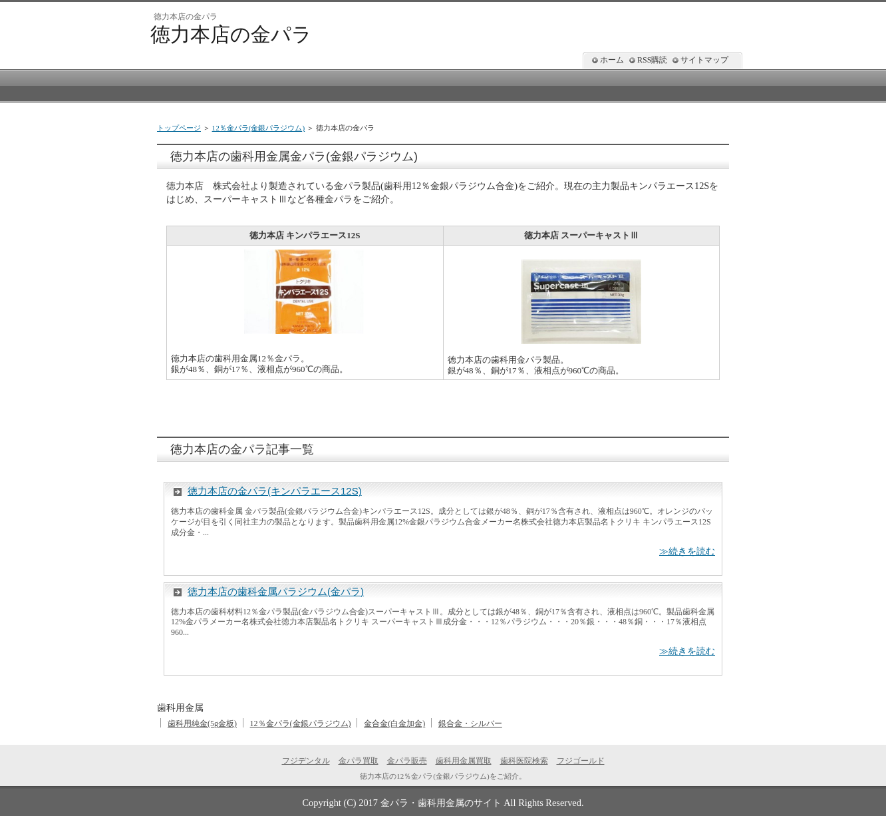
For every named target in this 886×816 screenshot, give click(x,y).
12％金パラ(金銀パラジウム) (258, 128)
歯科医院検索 (524, 760)
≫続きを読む (687, 551)
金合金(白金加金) (394, 723)
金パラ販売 (407, 760)
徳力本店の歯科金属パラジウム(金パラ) (276, 591)
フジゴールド (581, 760)
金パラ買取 (358, 760)
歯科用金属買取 (464, 760)
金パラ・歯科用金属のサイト (441, 802)
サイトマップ (704, 60)
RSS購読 (652, 60)
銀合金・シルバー (470, 723)
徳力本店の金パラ (231, 34)
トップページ (179, 128)
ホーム (612, 60)
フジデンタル (306, 760)
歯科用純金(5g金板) (202, 723)
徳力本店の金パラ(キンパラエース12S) (275, 491)
